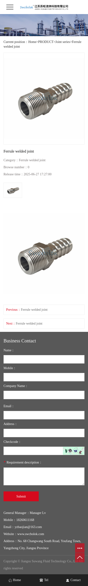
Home (32, 42)
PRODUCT (46, 42)
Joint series (62, 42)
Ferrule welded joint (34, 309)
